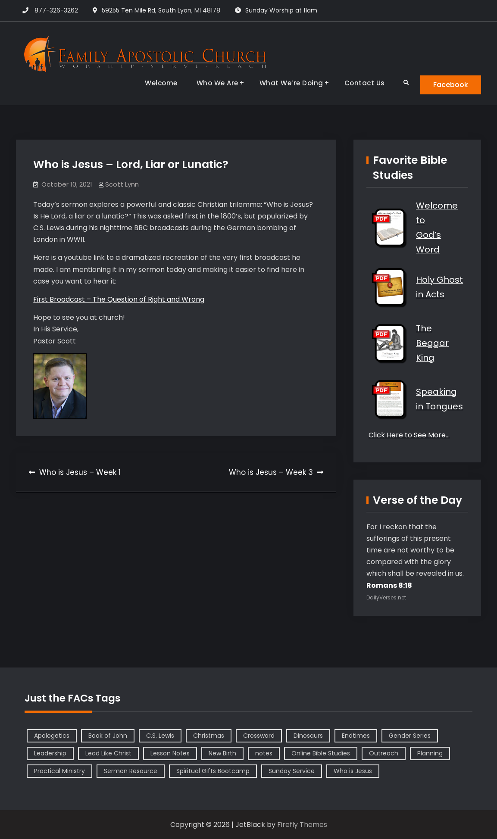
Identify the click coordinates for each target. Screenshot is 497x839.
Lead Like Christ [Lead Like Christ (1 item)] (108, 753)
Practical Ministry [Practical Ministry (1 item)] (59, 771)
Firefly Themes (302, 825)
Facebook (450, 85)
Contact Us (364, 82)
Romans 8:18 (389, 585)
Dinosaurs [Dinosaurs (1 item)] (308, 735)
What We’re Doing (291, 82)
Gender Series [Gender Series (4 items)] (410, 735)
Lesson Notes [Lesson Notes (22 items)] (170, 753)
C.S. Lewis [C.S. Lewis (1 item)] (160, 735)
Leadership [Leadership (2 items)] (50, 753)
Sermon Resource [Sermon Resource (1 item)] (130, 771)
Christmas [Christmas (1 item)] (208, 735)
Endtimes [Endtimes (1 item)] (356, 735)
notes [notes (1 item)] (263, 753)
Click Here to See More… (409, 435)
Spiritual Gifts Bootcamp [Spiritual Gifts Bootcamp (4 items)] (213, 771)
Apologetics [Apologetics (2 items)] (51, 735)
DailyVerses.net (386, 597)
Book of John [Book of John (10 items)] (107, 735)
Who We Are (217, 82)
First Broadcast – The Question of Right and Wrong (118, 299)
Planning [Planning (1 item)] (430, 753)
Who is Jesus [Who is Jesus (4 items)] (353, 771)
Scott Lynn (122, 184)
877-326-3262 (56, 10)
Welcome (161, 82)
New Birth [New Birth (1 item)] (222, 753)
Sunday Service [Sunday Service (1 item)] (292, 771)
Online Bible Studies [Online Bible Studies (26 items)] (320, 753)
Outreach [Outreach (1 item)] (383, 753)
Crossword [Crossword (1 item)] (259, 735)
